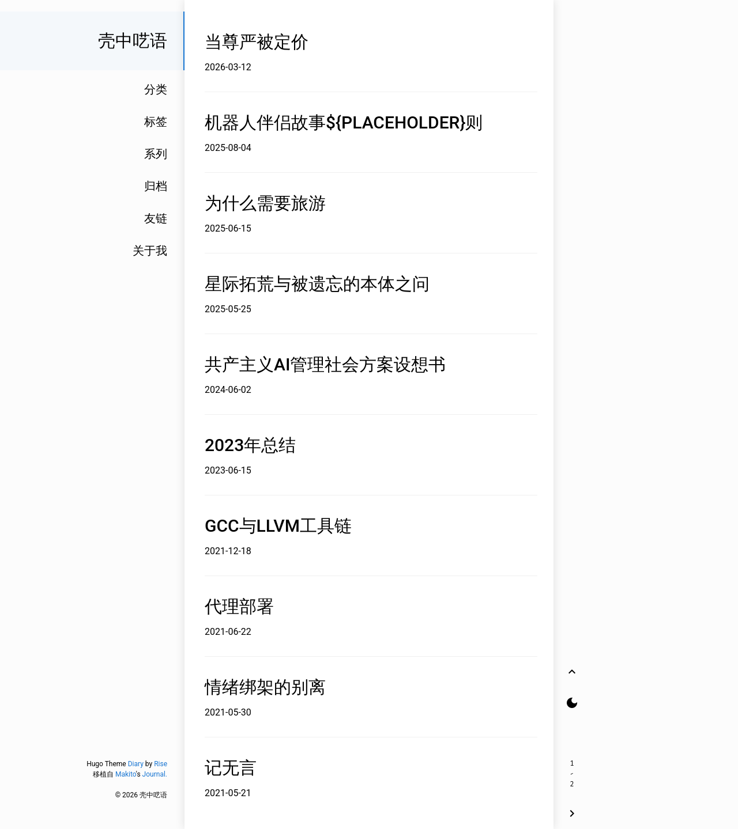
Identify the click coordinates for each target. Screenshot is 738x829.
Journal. (154, 774)
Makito (125, 774)
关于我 (150, 251)
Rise (160, 764)
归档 (155, 186)
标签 (155, 121)
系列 (155, 154)
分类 (155, 89)
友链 (155, 218)
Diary (136, 764)
